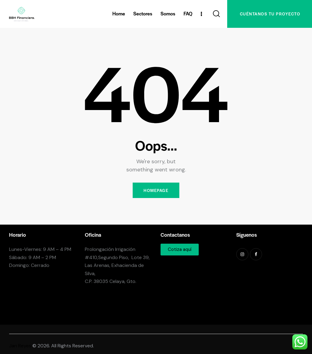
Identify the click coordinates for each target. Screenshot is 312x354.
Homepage (156, 190)
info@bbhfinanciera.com (112, 296)
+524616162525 (104, 314)
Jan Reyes (20, 346)
